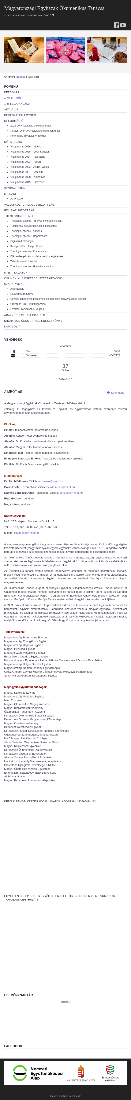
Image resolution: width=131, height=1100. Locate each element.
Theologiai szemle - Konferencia (28, 251)
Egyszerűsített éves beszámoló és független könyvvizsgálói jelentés (48, 298)
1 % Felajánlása (17, 103)
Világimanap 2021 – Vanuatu (26, 171)
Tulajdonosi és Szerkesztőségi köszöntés (33, 225)
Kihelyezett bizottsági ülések (26, 246)
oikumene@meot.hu (50, 481)
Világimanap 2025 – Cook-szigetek (29, 151)
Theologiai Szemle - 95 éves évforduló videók (35, 220)
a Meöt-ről (13, 98)
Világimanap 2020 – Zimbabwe (27, 177)
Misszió (10, 193)
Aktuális (11, 109)
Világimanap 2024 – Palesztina (27, 156)
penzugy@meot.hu (71, 492)
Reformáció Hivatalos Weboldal (28, 135)
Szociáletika (14, 188)
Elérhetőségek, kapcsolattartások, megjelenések (37, 256)
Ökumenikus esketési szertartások (33, 278)
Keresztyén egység (20, 115)
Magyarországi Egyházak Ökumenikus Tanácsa (54, 8)
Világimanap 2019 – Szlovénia (27, 182)
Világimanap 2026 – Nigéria (25, 146)
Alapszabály (17, 288)
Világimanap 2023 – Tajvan (25, 161)
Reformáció (13, 121)
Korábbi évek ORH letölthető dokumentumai (35, 130)
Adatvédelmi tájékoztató (24, 315)
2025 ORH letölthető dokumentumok (30, 125)
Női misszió (13, 141)
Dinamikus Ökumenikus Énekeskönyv (33, 320)
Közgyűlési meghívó (21, 293)
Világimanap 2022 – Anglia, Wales (29, 166)
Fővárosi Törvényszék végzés (27, 309)
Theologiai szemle (19, 216)
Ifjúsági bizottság (19, 210)
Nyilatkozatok (15, 272)
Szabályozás (14, 284)
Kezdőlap (20, 77)
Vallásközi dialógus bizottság (29, 204)
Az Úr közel (16, 198)
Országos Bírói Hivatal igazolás (28, 303)
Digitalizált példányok (22, 241)
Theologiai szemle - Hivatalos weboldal (32, 266)
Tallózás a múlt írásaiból (23, 261)
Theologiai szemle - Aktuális (26, 231)
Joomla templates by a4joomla (65, 1096)
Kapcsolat (12, 326)
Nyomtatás (115, 392)
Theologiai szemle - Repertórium (28, 236)
